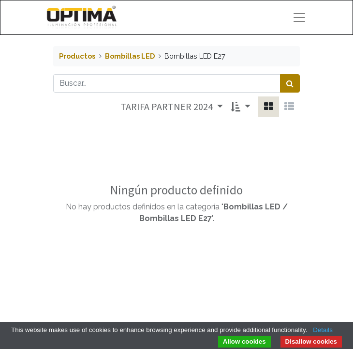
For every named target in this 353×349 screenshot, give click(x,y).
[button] (240, 106)
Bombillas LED (130, 56)
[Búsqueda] (290, 83)
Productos (77, 56)
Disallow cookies (311, 341)
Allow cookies (244, 341)
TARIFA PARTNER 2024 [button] (167, 106)
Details (323, 329)
